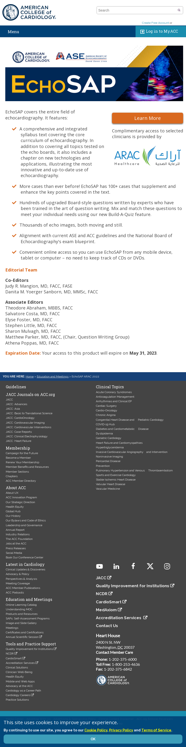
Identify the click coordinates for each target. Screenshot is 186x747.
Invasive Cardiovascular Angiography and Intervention (131, 452)
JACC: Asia (13, 408)
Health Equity (15, 506)
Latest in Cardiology (25, 564)
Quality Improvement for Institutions (29, 649)
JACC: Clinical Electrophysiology (27, 436)
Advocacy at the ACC (19, 686)
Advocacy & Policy (17, 574)
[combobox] (136, 10)
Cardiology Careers (18, 695)
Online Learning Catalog (21, 604)
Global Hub (13, 511)
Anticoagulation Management (115, 396)
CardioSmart (14, 658)
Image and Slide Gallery (21, 623)
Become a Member (18, 457)
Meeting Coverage (18, 583)
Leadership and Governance (24, 525)
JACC (9, 399)
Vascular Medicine (108, 488)
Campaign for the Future (22, 453)
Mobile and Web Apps (20, 681)
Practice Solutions (17, 699)
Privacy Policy (121, 730)
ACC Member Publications (23, 588)
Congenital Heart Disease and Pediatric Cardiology (130, 419)
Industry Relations (18, 534)
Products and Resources (21, 614)
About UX (12, 492)
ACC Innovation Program (21, 497)
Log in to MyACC (158, 31)
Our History (13, 516)
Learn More (147, 118)
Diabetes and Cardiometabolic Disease (122, 429)
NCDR (10, 653)
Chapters (12, 476)
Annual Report (15, 529)
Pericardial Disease (108, 461)
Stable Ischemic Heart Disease (116, 479)
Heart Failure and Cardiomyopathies (119, 442)
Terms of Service (156, 730)
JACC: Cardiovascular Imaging (25, 422)
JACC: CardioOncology (20, 418)
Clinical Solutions (17, 667)
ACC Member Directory (21, 480)
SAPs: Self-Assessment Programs (28, 618)
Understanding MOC (19, 609)
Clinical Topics (110, 386)
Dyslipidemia (104, 433)
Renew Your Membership (22, 462)
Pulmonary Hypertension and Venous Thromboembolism (134, 470)
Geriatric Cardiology (108, 438)
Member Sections (17, 471)
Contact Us (107, 625)
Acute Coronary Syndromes (114, 392)
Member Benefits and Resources (27, 467)
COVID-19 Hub (105, 424)
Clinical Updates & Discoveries (25, 569)
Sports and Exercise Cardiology (116, 475)
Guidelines (16, 386)
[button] (179, 10)
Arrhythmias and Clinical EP (114, 401)
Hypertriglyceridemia (110, 447)
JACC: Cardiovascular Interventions (28, 427)
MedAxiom (106, 609)
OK (93, 739)
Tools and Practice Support (31, 644)
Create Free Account (155, 23)
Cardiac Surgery (106, 405)
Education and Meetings (52, 376)
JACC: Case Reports (19, 431)
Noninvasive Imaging (109, 456)
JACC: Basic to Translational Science (29, 413)
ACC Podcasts (15, 592)
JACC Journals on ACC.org (30, 394)
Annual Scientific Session (22, 637)
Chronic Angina (106, 415)
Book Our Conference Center (24, 557)
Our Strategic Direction (20, 502)
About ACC (16, 487)
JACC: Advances (16, 404)
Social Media (14, 553)
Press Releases (16, 548)
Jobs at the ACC (16, 543)
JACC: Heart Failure (18, 441)
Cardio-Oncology (106, 410)
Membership (18, 448)
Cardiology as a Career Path (23, 690)
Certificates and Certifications (24, 632)
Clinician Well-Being (19, 672)
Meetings (12, 628)
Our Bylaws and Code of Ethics (26, 520)
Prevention (103, 466)
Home (30, 376)
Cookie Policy (95, 730)
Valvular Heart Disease (110, 484)
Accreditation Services (20, 663)
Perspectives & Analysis (21, 578)
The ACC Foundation (19, 539)
